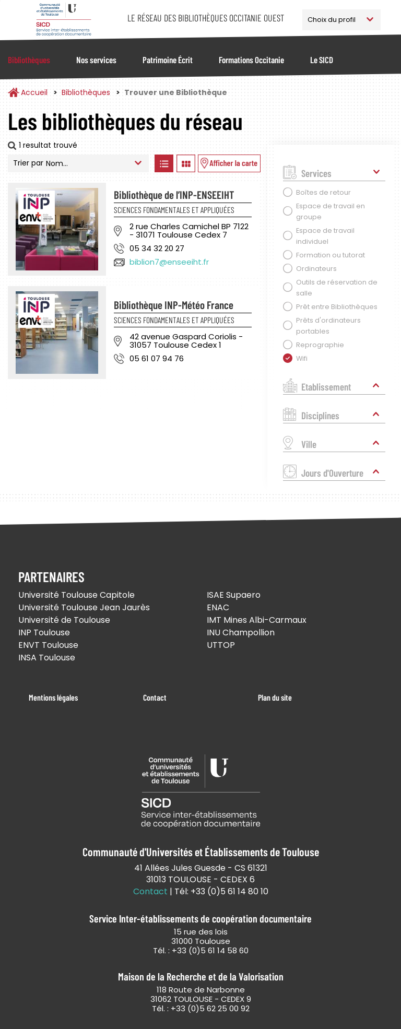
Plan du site (275, 697)
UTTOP (221, 645)
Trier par (28, 163)
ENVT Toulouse (48, 645)
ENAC (218, 607)
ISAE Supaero (234, 595)
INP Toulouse (44, 632)
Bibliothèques (29, 59)
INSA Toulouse (46, 658)
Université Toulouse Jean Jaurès (84, 607)
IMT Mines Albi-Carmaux (256, 620)
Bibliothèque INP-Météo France (173, 304)
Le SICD (321, 59)
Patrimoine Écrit (168, 59)
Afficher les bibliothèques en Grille (185, 163)
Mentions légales (53, 697)
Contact (155, 697)
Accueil (34, 92)
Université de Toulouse (64, 620)
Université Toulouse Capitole (76, 595)
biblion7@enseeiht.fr (169, 261)
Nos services (96, 59)
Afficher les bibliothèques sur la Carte (229, 163)
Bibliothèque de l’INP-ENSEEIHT (174, 194)
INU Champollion (241, 632)
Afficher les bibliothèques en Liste (163, 163)
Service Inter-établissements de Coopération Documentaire (63, 20)
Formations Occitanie (251, 59)
